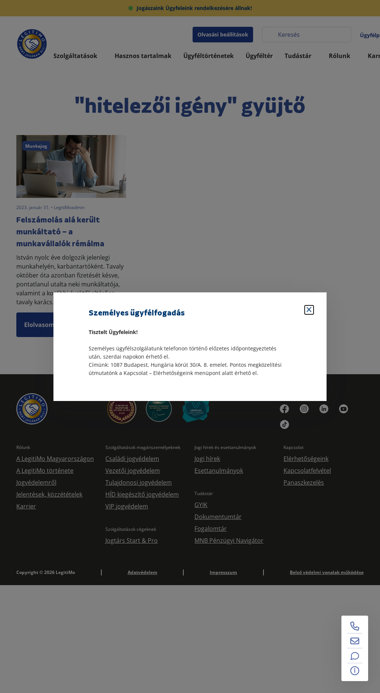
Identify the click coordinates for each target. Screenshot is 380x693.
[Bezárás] (309, 309)
